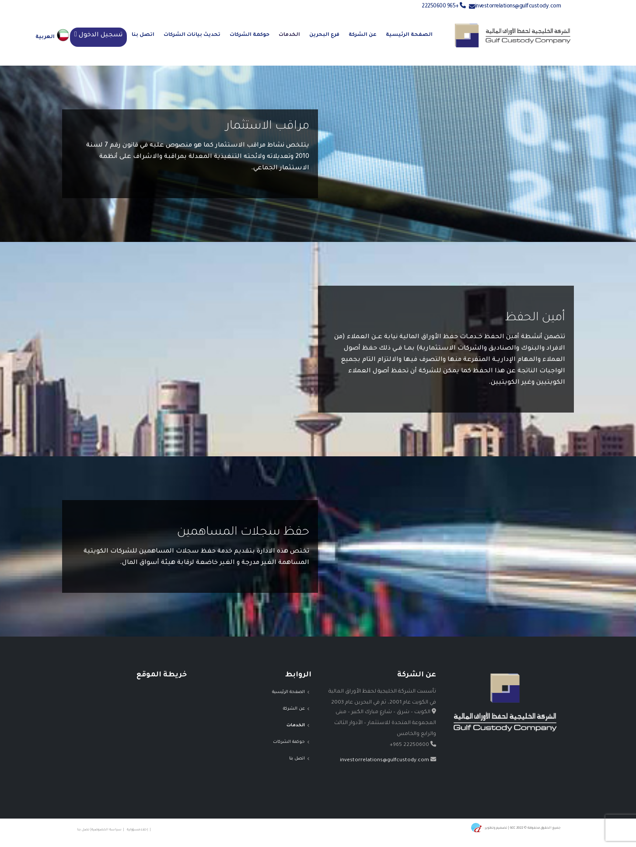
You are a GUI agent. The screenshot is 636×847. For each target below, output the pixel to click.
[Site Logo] (512, 35)
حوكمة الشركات (249, 35)
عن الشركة (363, 35)
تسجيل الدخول (100, 35)
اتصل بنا (143, 35)
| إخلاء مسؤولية (140, 830)
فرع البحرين (324, 35)
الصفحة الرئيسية (409, 35)
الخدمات (289, 35)
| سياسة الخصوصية (109, 830)
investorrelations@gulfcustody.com (518, 7)
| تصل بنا (83, 830)
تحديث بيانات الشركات (192, 35)
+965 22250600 (444, 7)
